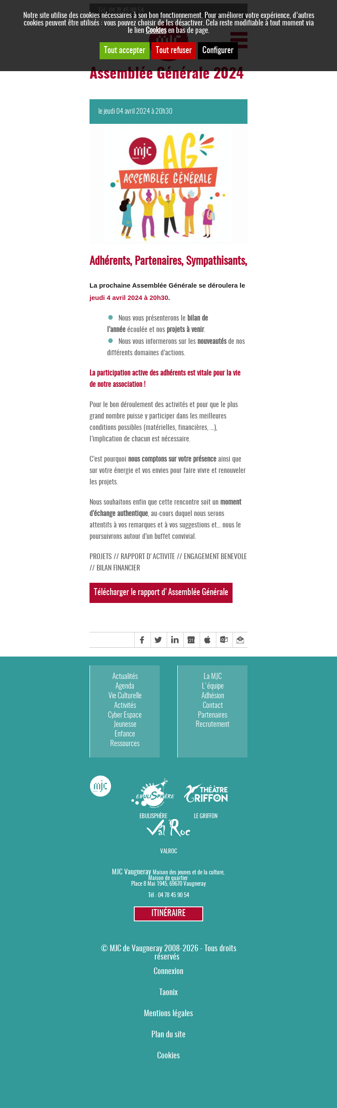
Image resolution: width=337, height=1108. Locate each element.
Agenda (124, 686)
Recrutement (212, 724)
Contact (213, 705)
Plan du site (168, 1035)
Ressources (125, 743)
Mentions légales (168, 1014)
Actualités (125, 676)
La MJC (213, 676)
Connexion (168, 971)
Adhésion (212, 696)
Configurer (217, 51)
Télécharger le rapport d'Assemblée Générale (161, 592)
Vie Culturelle (125, 696)
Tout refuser (174, 51)
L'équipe (213, 686)
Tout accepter (124, 51)
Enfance (125, 734)
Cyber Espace (125, 715)
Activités (125, 705)
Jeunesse (125, 724)
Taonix (168, 993)
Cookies (156, 30)
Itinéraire (168, 913)
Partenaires (212, 715)
